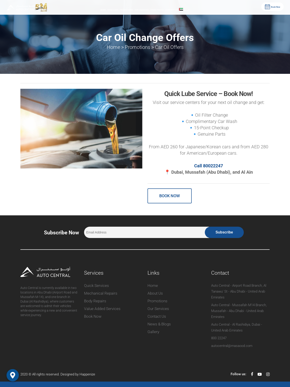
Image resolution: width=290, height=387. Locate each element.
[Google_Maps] (13, 375)
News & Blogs (159, 324)
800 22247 (219, 338)
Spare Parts (157, 10)
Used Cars (112, 10)
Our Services (142, 10)
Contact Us (171, 10)
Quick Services (96, 285)
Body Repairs (95, 301)
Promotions (126, 10)
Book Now (93, 316)
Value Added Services (102, 308)
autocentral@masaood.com (231, 346)
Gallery (153, 331)
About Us (155, 293)
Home (103, 10)
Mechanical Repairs (100, 293)
